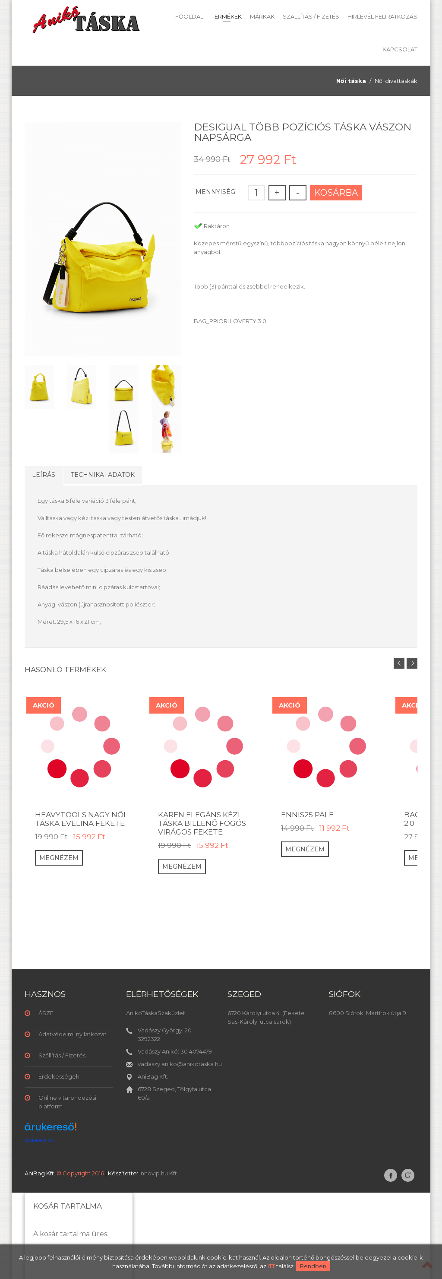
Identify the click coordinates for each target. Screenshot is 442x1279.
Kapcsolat (399, 49)
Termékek (227, 16)
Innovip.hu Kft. (158, 1173)
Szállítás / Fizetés (311, 16)
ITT (271, 1266)
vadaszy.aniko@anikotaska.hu (180, 1063)
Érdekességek (58, 1076)
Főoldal (189, 16)
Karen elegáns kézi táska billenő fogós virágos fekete (202, 823)
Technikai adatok (103, 475)
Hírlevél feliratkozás (382, 16)
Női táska (351, 80)
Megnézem (59, 858)
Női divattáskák (396, 80)
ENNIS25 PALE (307, 814)
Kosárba (336, 192)
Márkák (262, 16)
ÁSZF (46, 1012)
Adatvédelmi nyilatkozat (72, 1034)
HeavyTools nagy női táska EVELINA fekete (80, 819)
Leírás (43, 475)
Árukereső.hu (39, 1140)
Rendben (313, 1266)
